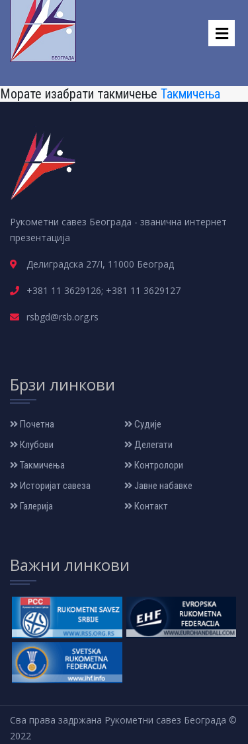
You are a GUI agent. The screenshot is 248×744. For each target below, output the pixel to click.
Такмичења (190, 94)
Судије (142, 424)
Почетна (32, 424)
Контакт (146, 506)
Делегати (148, 445)
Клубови (32, 445)
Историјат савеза (50, 486)
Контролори (153, 465)
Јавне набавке (158, 486)
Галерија (31, 506)
